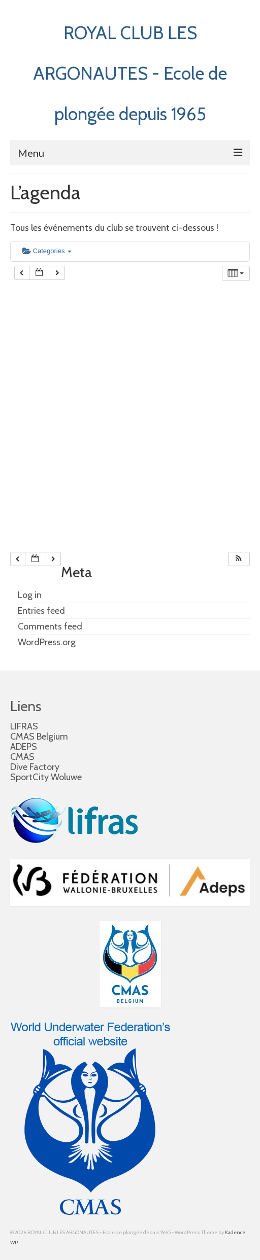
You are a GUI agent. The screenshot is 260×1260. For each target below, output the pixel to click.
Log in (30, 595)
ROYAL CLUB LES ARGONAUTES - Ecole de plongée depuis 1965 (130, 73)
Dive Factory (34, 767)
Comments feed (50, 626)
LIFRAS (24, 726)
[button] (239, 559)
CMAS (22, 756)
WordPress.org (47, 642)
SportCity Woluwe (46, 777)
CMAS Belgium (39, 736)
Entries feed (41, 610)
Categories (47, 251)
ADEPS (23, 746)
